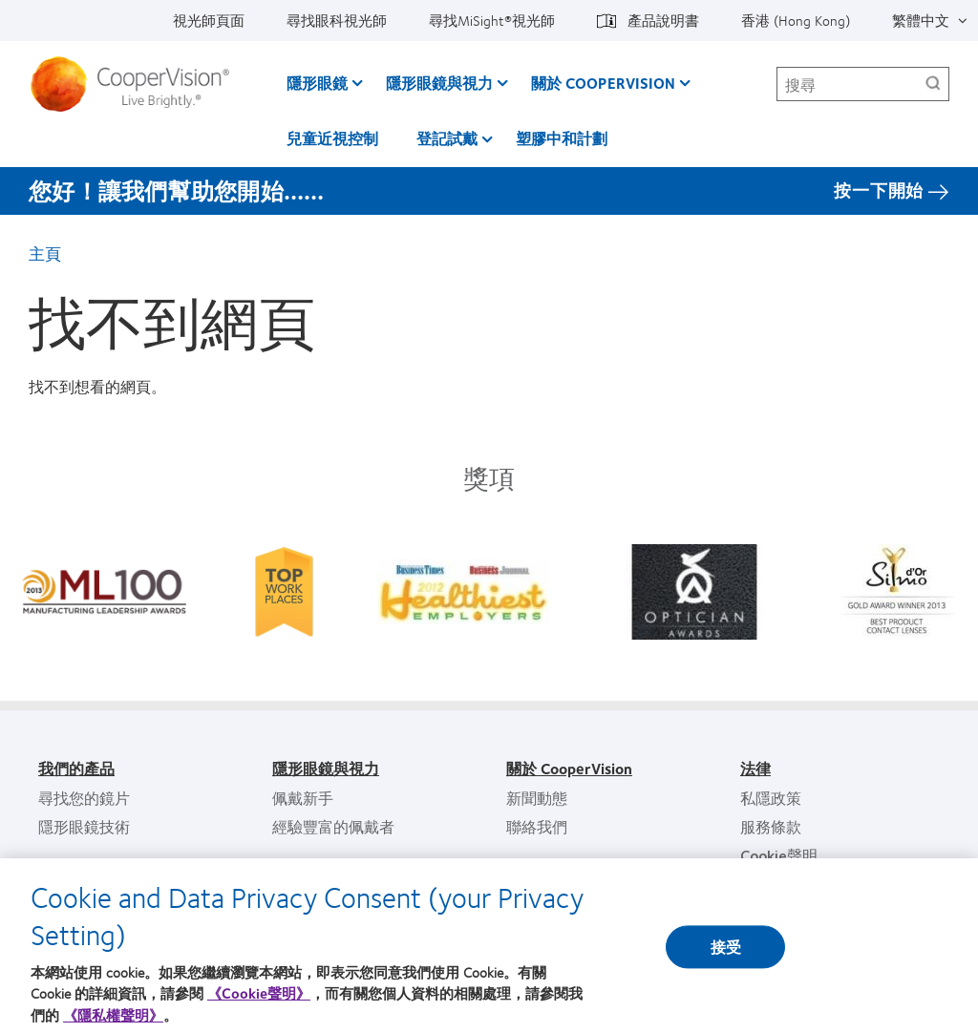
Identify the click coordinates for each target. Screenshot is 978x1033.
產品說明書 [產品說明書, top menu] (663, 20)
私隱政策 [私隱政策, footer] (770, 798)
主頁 (45, 253)
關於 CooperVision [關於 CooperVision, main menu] (603, 83)
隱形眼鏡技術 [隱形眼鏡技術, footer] (84, 826)
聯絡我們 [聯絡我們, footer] (536, 826)
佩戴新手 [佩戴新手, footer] (302, 798)
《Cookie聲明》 (258, 1002)
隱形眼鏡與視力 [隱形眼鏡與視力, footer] (325, 768)
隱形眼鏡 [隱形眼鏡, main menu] (317, 83)
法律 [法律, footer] (755, 768)
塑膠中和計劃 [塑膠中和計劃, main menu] (561, 138)
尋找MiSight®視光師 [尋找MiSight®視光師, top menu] (492, 20)
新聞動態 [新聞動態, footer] (536, 798)
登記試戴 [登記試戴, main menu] (447, 138)
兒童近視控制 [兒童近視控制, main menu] (332, 138)
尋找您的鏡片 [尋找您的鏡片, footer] (84, 798)
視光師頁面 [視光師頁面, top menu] (208, 20)
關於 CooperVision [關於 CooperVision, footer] (569, 768)
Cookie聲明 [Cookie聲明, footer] (779, 855)
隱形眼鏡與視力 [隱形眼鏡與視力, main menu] (439, 83)
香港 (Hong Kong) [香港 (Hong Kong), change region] (795, 20)
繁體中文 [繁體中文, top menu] (920, 20)
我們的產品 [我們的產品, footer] (76, 768)
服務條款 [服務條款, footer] (770, 826)
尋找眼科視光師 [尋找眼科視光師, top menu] (337, 20)
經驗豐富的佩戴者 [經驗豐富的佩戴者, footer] (333, 826)
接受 (726, 955)
